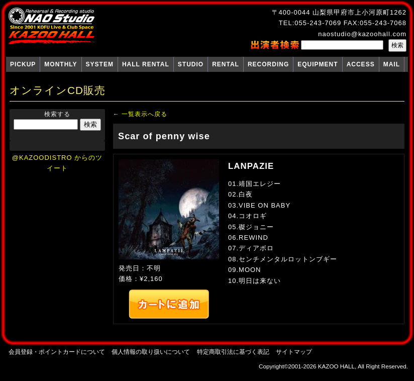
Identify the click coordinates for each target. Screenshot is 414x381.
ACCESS (361, 64)
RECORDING (268, 64)
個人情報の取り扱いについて (151, 351)
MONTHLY (60, 64)
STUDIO (190, 64)
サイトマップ (294, 351)
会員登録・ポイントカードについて (57, 351)
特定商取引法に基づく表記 (233, 351)
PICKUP (23, 64)
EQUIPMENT (317, 64)
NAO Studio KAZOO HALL (51, 26)
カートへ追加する (169, 304)
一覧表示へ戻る (144, 114)
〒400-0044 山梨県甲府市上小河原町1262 (339, 12)
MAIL (391, 64)
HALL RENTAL (145, 64)
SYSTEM (100, 64)
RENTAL (225, 64)
